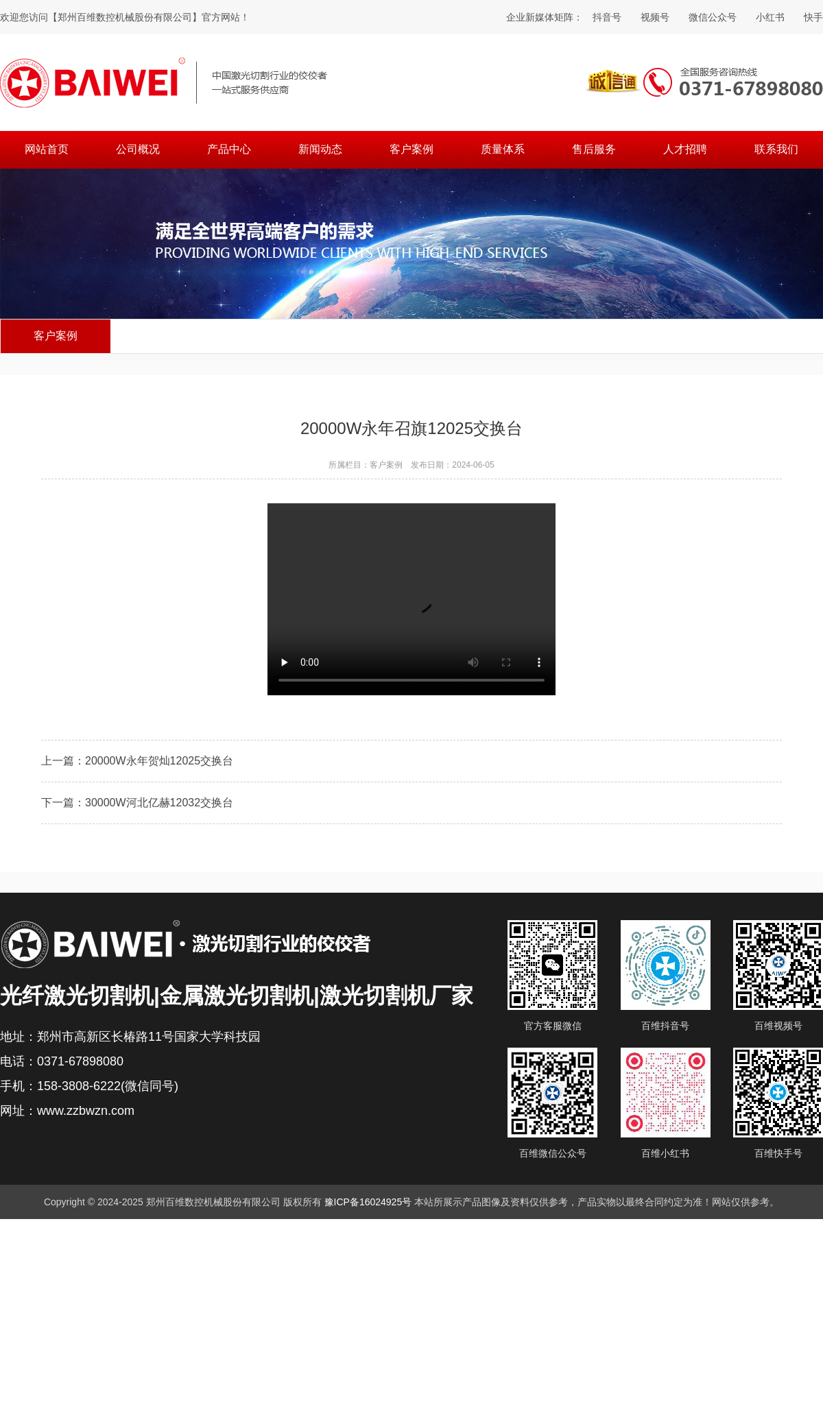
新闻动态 (320, 149)
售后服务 (594, 149)
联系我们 (776, 149)
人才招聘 (685, 149)
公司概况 (138, 149)
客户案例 (411, 149)
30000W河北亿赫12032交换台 (159, 804)
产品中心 (229, 149)
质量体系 (503, 149)
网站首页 (47, 149)
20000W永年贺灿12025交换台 (159, 762)
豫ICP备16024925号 (368, 1201)
